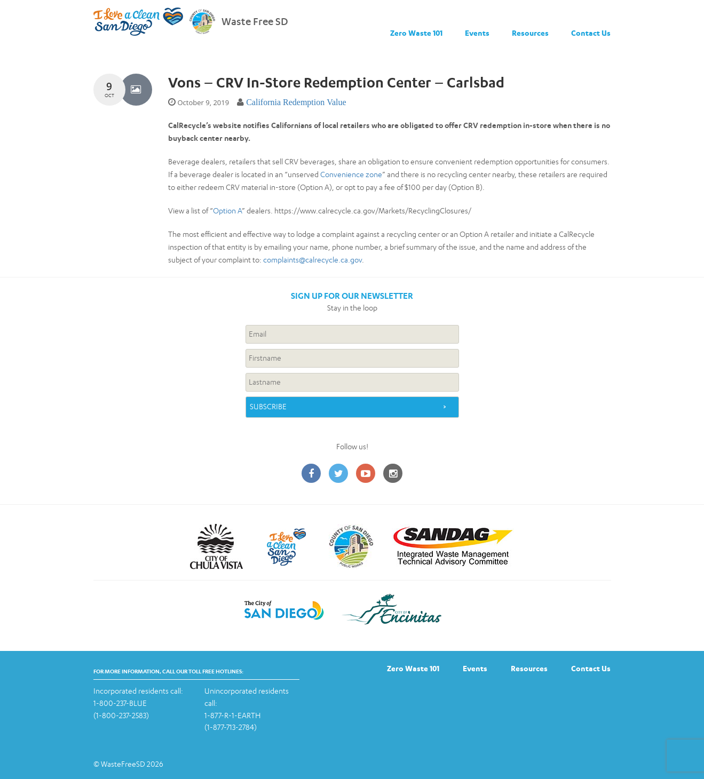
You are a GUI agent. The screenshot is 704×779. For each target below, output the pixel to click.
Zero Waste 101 (416, 32)
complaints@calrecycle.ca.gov (312, 259)
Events (477, 32)
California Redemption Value (296, 102)
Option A (227, 210)
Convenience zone (351, 174)
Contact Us (591, 32)
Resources (530, 32)
